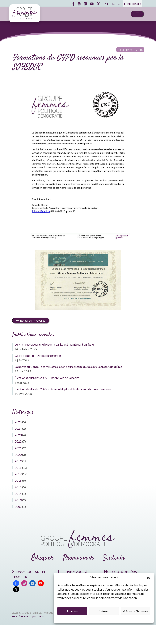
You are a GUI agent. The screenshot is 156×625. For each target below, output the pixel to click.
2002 (18, 506)
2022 (18, 441)
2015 (18, 487)
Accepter (72, 611)
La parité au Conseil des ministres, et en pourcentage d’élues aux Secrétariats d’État (68, 366)
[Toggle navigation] (137, 14)
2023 (18, 435)
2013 (18, 500)
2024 (18, 428)
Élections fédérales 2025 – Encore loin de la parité (47, 377)
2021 (18, 448)
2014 (18, 493)
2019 (18, 461)
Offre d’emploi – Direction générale (38, 355)
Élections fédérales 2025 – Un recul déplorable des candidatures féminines (63, 389)
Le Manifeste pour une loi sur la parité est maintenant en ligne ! (55, 344)
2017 (18, 474)
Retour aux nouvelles (30, 320)
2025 (18, 422)
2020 (18, 454)
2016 (18, 480)
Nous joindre (132, 3)
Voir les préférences (135, 611)
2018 (18, 467)
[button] (148, 577)
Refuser (104, 611)
